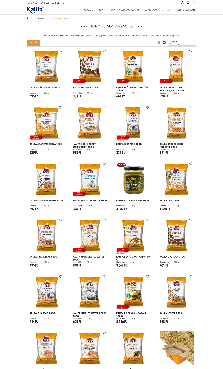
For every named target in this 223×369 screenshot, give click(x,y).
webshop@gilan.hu (54, 2)
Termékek (111, 10)
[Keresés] (188, 3)
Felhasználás (127, 10)
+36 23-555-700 (35, 2)
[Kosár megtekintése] (194, 3)
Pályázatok (189, 10)
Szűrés (33, 42)
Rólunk (175, 10)
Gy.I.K (165, 10)
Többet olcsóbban (92, 10)
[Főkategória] (27, 18)
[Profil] (182, 3)
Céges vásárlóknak (148, 10)
